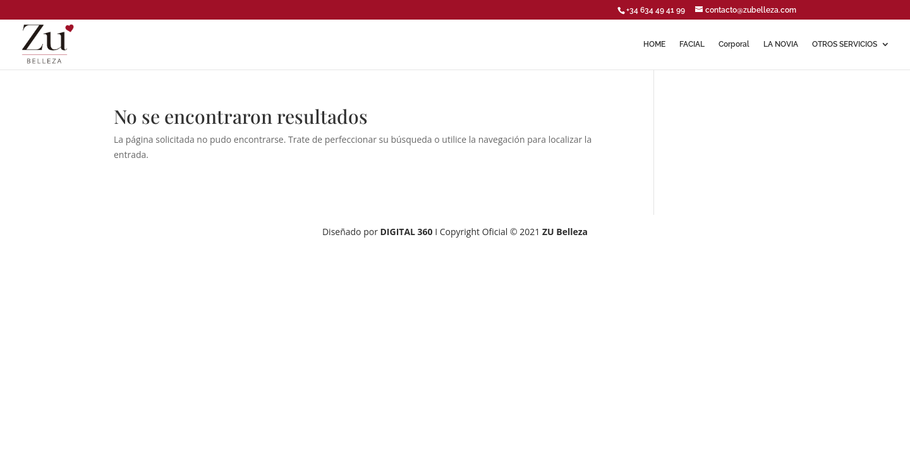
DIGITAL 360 (407, 232)
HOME (654, 44)
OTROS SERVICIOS (844, 44)
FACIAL (692, 44)
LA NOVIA (780, 44)
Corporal (734, 44)
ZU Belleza (565, 232)
